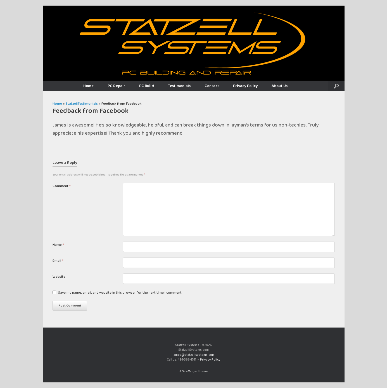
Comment (62, 186)
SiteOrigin (189, 371)
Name (58, 245)
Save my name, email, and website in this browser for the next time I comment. (120, 293)
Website (59, 277)
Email (58, 261)
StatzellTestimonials (82, 104)
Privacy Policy (245, 86)
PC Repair (116, 86)
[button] (336, 86)
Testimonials (179, 86)
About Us (280, 86)
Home (88, 86)
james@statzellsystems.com (194, 354)
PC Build (146, 86)
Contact (212, 86)
